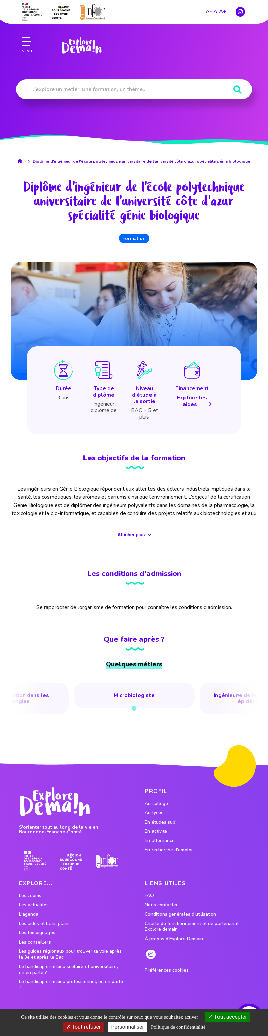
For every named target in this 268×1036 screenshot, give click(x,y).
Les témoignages (37, 933)
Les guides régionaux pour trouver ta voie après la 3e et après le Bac (70, 954)
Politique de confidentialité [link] (178, 1027)
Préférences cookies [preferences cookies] (167, 970)
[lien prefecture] (32, 11)
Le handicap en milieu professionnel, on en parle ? (71, 984)
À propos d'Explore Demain (174, 939)
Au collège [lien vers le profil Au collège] (156, 804)
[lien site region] (61, 11)
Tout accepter (227, 1017)
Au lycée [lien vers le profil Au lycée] (154, 813)
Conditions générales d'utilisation (180, 914)
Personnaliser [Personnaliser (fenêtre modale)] (127, 1027)
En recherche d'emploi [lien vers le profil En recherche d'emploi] (168, 850)
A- (209, 11)
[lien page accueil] (81, 45)
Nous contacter (161, 905)
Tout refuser (83, 1027)
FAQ (149, 896)
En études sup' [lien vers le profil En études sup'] (160, 822)
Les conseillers (35, 942)
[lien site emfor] (92, 11)
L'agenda (28, 914)
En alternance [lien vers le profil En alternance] (160, 841)
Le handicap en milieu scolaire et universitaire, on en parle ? (68, 969)
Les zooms (30, 896)
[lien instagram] (240, 11)
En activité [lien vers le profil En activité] (156, 831)
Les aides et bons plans (44, 924)
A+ (222, 11)
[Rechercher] (237, 89)
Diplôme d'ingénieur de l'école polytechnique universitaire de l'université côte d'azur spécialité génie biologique (141, 161)
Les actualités (34, 905)
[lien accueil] (21, 161)
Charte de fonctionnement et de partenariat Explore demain (192, 926)
